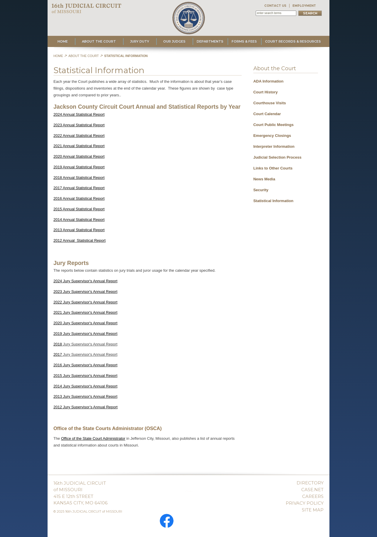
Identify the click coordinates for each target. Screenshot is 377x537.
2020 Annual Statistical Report (79, 156)
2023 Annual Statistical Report (79, 125)
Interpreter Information (273, 146)
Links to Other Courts (273, 168)
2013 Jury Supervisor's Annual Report (85, 396)
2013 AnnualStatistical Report (79, 230)
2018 (57, 344)
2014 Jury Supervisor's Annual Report (85, 386)
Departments (210, 41)
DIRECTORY (310, 483)
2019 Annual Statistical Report (79, 167)
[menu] (285, 139)
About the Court (99, 41)
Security (260, 190)
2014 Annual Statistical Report (79, 219)
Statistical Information (126, 56)
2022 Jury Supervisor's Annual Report (85, 302)
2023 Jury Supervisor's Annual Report (85, 291)
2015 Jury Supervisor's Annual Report (85, 375)
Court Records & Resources (293, 41)
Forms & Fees (244, 41)
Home (63, 41)
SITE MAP (313, 510)
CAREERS (313, 496)
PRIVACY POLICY (305, 503)
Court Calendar (267, 114)
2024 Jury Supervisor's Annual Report (85, 281)
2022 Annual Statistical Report (79, 135)
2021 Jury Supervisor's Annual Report (85, 312)
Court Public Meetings (273, 124)
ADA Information (268, 81)
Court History (265, 92)
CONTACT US (275, 6)
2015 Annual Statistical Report (79, 209)
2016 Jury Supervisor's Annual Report (85, 365)
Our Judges (174, 41)
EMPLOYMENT (304, 6)
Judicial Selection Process (277, 157)
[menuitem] (285, 80)
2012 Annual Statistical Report (79, 240)
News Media (264, 179)
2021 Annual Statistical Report (79, 146)
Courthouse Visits (269, 103)
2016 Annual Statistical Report (79, 198)
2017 (57, 354)
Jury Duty (139, 41)
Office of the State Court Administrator (93, 438)
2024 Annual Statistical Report (79, 114)
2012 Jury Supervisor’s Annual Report (85, 407)
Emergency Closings (272, 135)
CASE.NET (312, 489)
